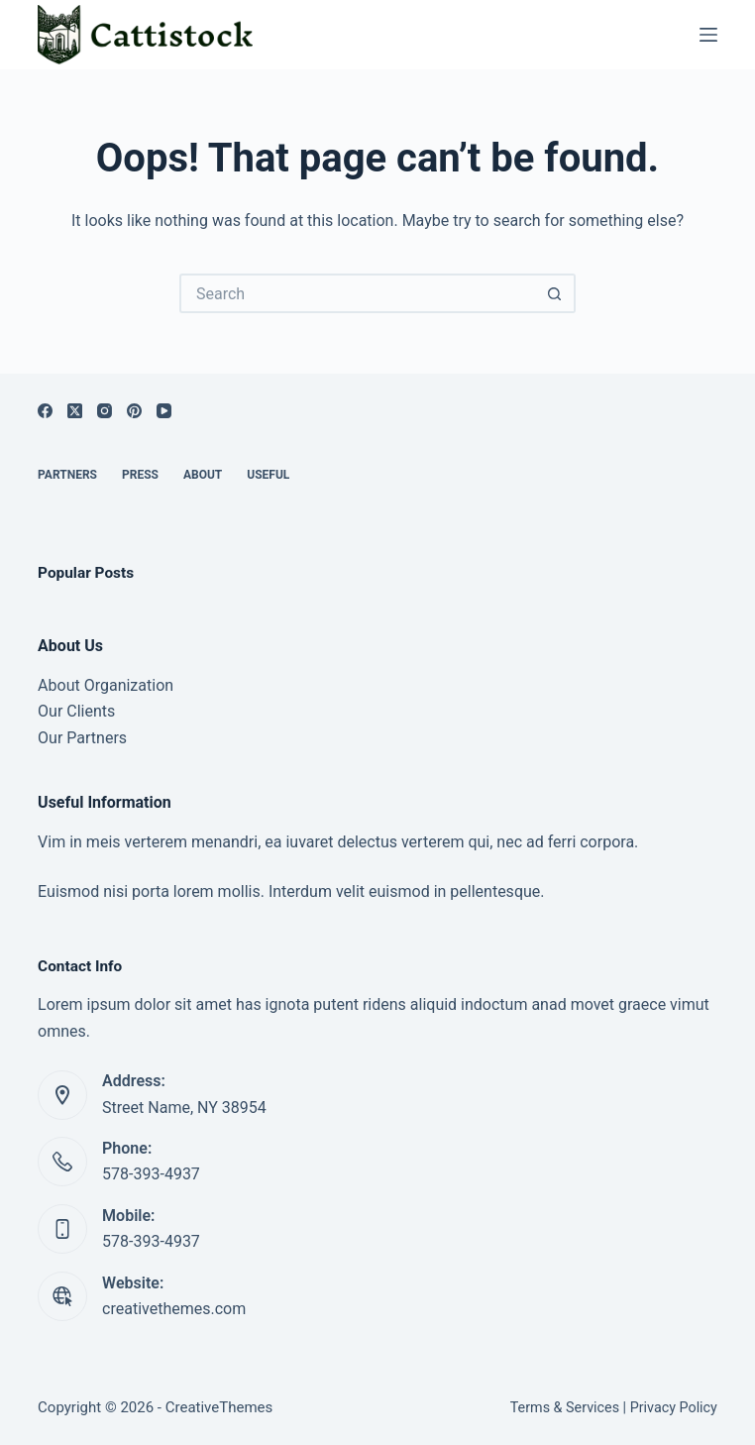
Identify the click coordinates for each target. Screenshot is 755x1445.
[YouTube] (164, 410)
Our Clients (76, 711)
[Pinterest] (134, 410)
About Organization (105, 685)
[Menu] (708, 35)
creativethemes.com (174, 1308)
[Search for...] (357, 293)
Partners (67, 475)
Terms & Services (564, 1407)
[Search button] (556, 293)
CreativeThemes (219, 1407)
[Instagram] (104, 410)
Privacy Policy (673, 1407)
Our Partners (82, 737)
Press (140, 475)
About (202, 475)
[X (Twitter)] (74, 410)
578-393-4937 (151, 1174)
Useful (268, 475)
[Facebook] (45, 410)
